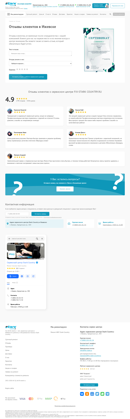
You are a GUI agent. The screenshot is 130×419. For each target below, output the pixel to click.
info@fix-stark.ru (86, 350)
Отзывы (54, 14)
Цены (41, 14)
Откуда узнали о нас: (16, 59)
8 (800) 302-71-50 (86, 345)
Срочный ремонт (31, 14)
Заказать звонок (65, 189)
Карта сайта (9, 388)
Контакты (103, 14)
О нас (48, 14)
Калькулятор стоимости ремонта (17, 375)
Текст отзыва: (14, 49)
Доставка (62, 14)
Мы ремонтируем (15, 14)
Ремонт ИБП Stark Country (60, 332)
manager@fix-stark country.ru (90, 356)
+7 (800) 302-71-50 (84, 5)
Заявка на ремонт (92, 14)
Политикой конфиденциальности (53, 217)
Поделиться (82, 394)
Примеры (8, 347)
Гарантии (70, 14)
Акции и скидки (79, 14)
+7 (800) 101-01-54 (67, 5)
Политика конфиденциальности (65, 406)
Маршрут (12, 276)
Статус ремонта (119, 14)
